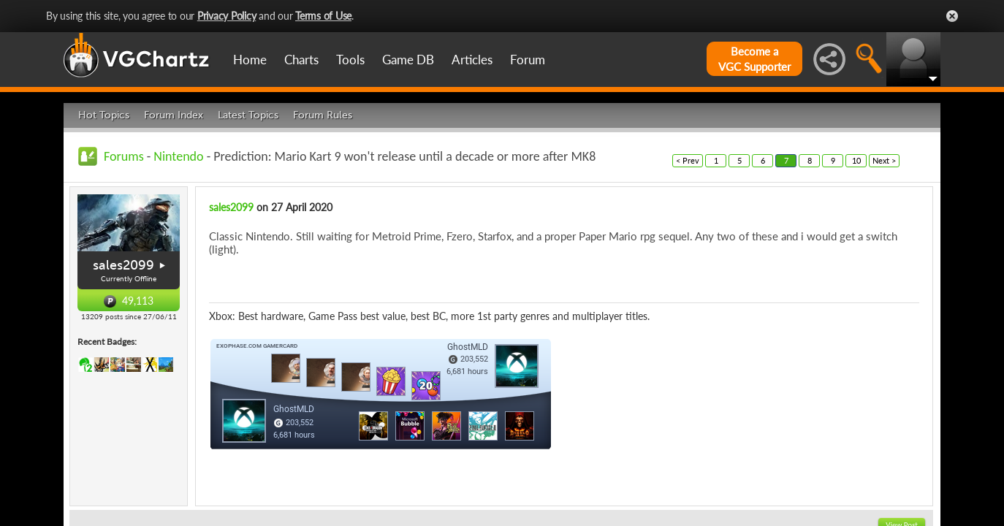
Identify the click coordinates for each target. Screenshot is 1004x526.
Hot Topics (103, 115)
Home (250, 59)
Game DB (408, 59)
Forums (124, 156)
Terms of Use (323, 15)
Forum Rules (322, 115)
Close (952, 16)
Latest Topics (248, 115)
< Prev (687, 160)
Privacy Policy (226, 15)
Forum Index (173, 115)
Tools (350, 59)
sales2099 (123, 265)
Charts (301, 59)
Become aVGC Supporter (754, 59)
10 (856, 160)
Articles (472, 59)
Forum (527, 59)
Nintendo (178, 156)
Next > (884, 160)
